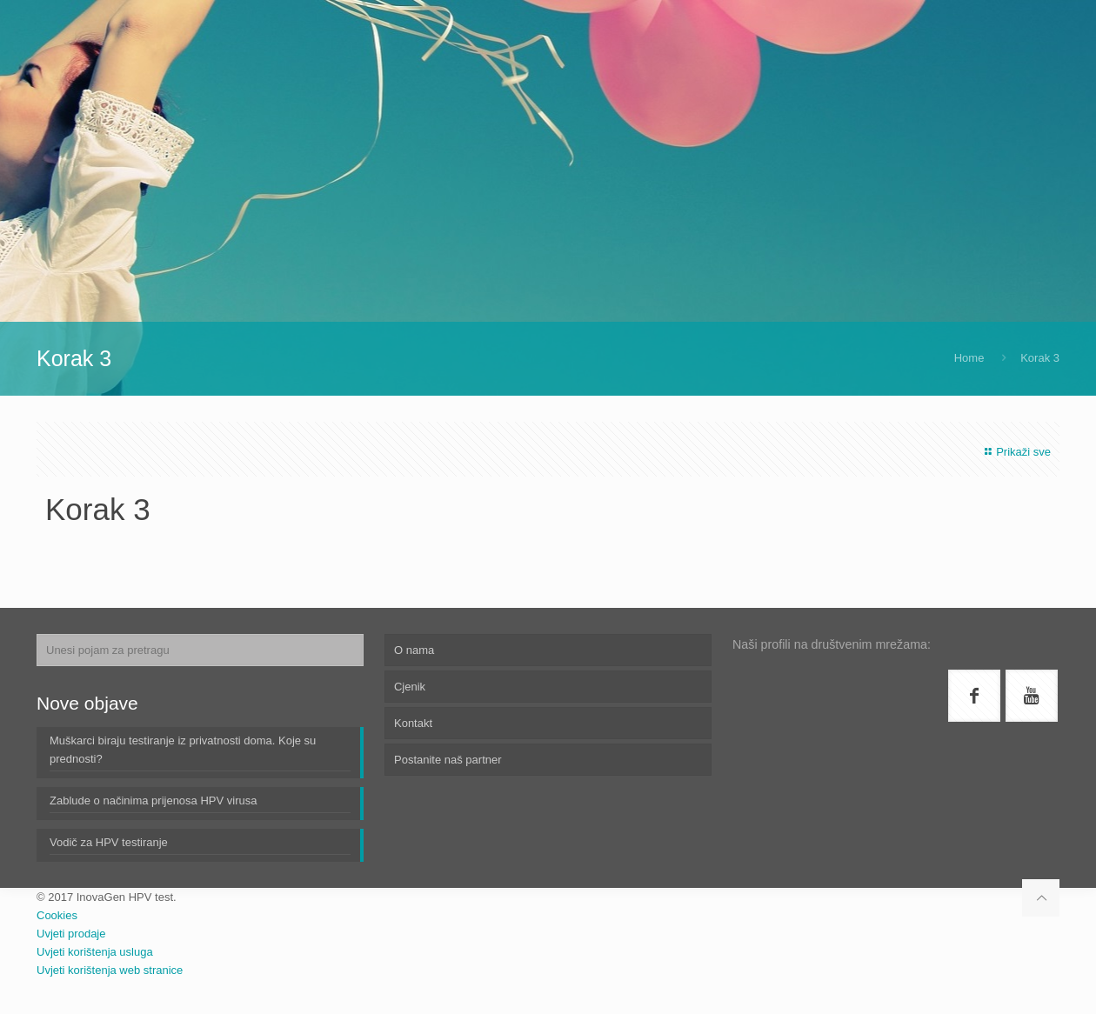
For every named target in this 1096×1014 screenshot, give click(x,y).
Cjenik (409, 686)
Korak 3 (1039, 357)
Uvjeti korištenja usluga (95, 951)
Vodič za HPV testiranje (109, 842)
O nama (414, 650)
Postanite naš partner (448, 759)
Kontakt (413, 723)
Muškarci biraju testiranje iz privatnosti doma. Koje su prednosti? (183, 749)
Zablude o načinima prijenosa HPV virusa (153, 800)
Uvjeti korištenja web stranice (110, 970)
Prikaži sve (1015, 451)
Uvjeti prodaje (71, 933)
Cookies (57, 915)
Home (969, 357)
